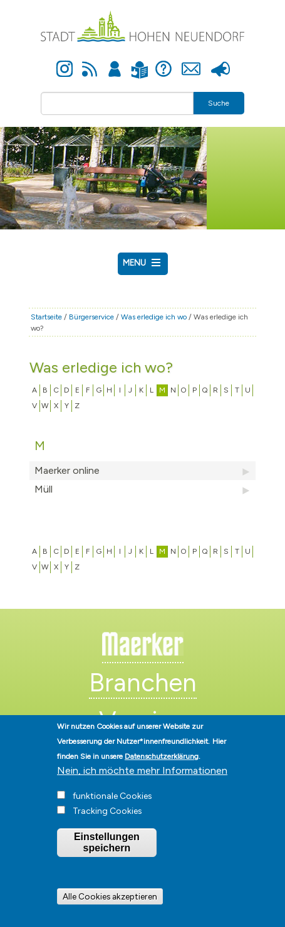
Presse (220, 62)
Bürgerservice (91, 317)
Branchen (143, 683)
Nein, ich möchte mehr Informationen (142, 777)
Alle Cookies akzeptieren (110, 903)
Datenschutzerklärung (162, 763)
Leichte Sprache (140, 62)
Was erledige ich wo (154, 317)
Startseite (46, 317)
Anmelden (114, 62)
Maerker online (142, 470)
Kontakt (191, 62)
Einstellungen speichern (107, 849)
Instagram (64, 62)
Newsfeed (89, 62)
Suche (218, 103)
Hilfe (163, 62)
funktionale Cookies (112, 803)
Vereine (142, 721)
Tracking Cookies (107, 818)
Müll (142, 489)
